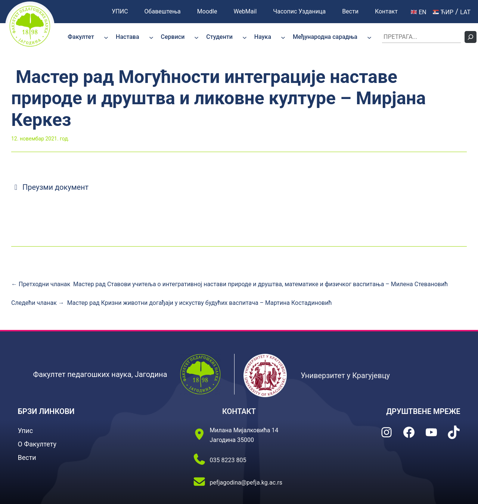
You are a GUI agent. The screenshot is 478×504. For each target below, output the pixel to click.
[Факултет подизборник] (106, 37)
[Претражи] (471, 37)
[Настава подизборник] (151, 37)
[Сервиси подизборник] (196, 37)
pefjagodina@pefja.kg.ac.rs (246, 482)
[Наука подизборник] (283, 37)
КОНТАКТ (239, 411)
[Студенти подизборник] (244, 37)
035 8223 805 (228, 460)
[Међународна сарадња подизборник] (369, 37)
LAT (465, 12)
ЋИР (443, 12)
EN (418, 12)
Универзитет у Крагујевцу (345, 375)
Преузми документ (50, 187)
